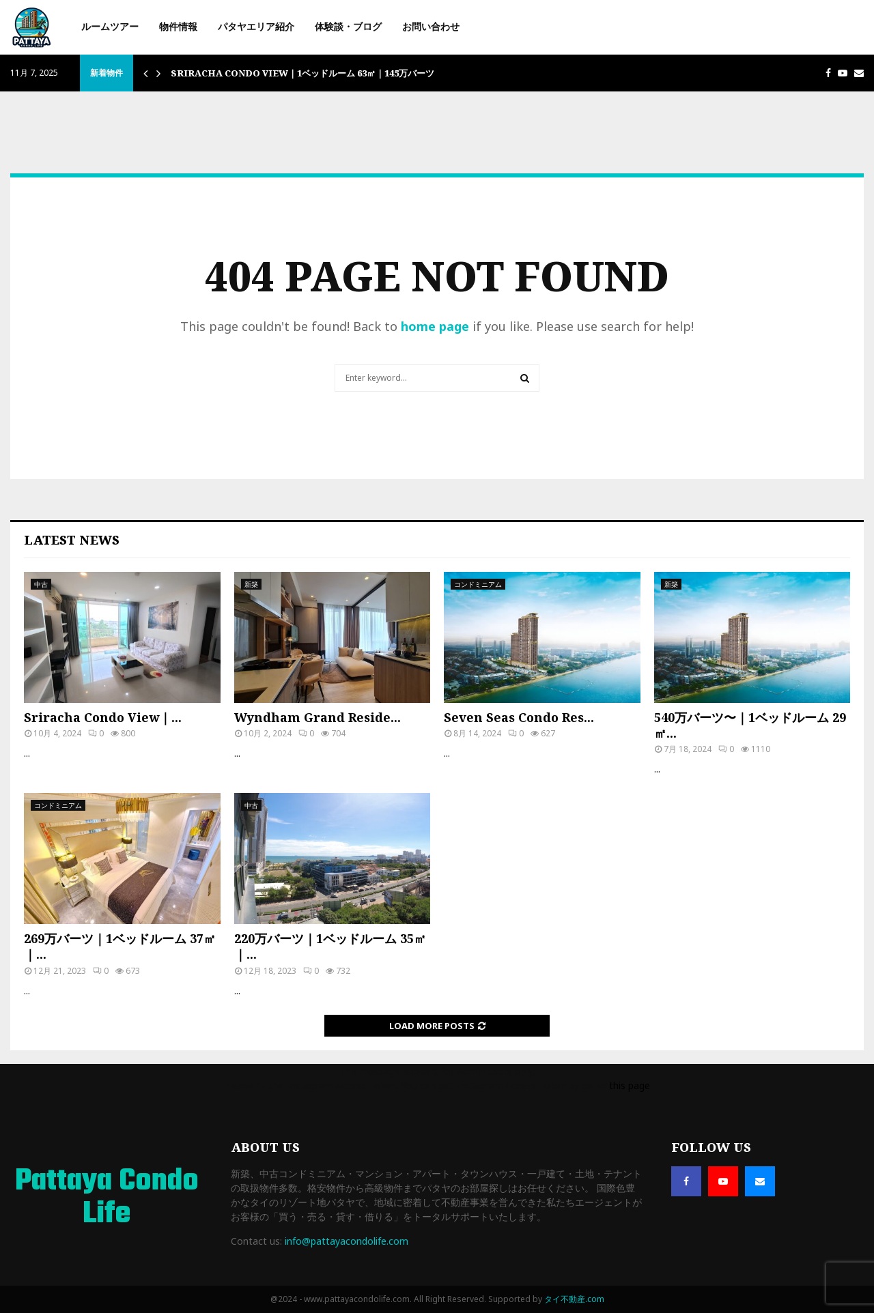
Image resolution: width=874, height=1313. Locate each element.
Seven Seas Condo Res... (519, 717)
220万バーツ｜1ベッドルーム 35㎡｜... (330, 946)
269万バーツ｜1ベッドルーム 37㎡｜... (120, 946)
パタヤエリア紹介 (256, 27)
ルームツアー (110, 27)
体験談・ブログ (348, 27)
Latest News (71, 540)
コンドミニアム (478, 584)
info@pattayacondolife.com (346, 1241)
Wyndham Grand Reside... (317, 717)
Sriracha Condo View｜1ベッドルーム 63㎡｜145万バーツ (302, 73)
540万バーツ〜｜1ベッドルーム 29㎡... (750, 725)
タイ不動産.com (574, 1299)
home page (435, 326)
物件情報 (178, 27)
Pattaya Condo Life (107, 1198)
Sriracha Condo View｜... (103, 717)
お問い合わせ (431, 27)
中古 (41, 584)
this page (629, 1085)
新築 (251, 584)
